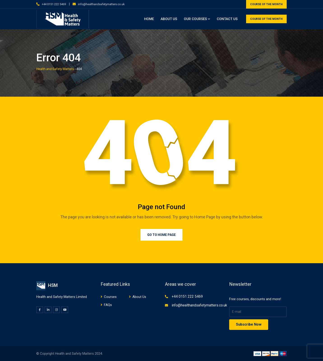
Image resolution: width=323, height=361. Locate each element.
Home (149, 19)
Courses (110, 297)
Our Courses (195, 19)
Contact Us (227, 19)
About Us (169, 19)
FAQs (108, 305)
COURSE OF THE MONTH (266, 4)
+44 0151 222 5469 (54, 4)
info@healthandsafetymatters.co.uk (101, 4)
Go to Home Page (161, 235)
